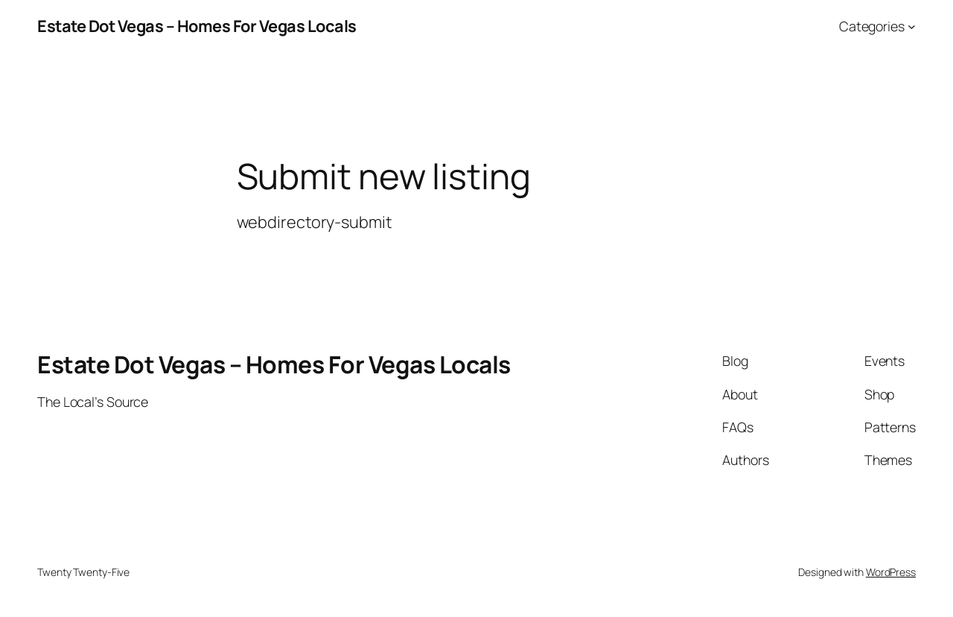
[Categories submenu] (912, 26)
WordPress (891, 572)
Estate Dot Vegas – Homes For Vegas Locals (197, 26)
